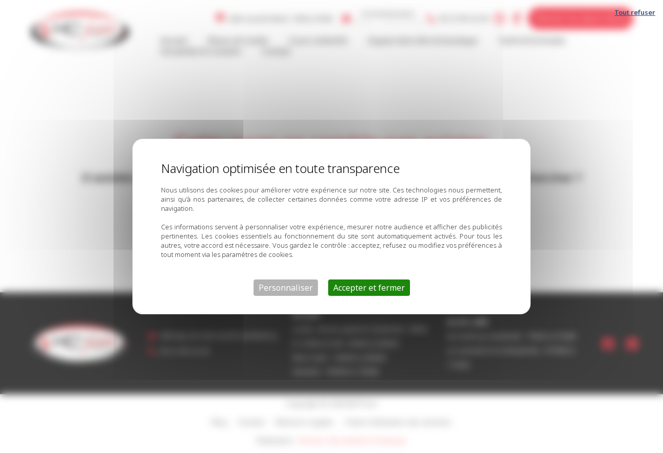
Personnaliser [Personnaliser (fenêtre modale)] (286, 287)
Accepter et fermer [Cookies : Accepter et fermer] (369, 287)
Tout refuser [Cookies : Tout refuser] (634, 12)
